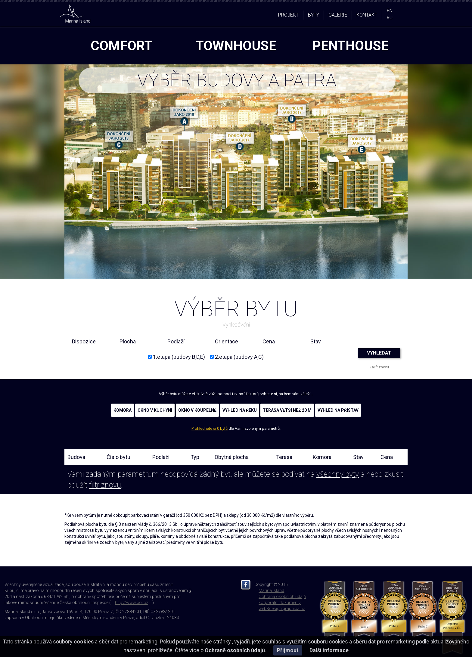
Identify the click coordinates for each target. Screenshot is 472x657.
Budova (76, 457)
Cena (386, 457)
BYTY (313, 15)
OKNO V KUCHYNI (155, 410)
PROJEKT (288, 15)
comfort (122, 46)
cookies (84, 641)
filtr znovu (105, 485)
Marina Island (271, 590)
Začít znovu (379, 367)
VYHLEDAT (379, 353)
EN (390, 11)
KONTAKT (366, 15)
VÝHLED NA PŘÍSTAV (338, 410)
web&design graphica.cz (282, 608)
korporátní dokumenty (280, 602)
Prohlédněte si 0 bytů (209, 428)
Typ (195, 457)
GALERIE (337, 15)
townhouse (236, 46)
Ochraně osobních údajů (235, 650)
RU (390, 17)
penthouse (350, 46)
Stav (358, 457)
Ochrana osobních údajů (282, 596)
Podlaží (160, 457)
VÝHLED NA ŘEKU (239, 410)
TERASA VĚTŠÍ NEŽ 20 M (287, 410)
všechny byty (337, 474)
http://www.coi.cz (131, 602)
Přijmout (288, 650)
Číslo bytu (118, 457)
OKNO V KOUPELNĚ (197, 410)
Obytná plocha (232, 457)
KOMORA (122, 410)
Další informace (329, 650)
